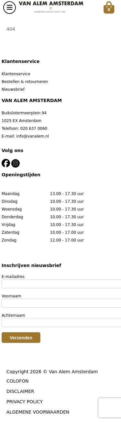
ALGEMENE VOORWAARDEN (37, 412)
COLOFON (17, 381)
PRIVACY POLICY (24, 401)
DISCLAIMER (20, 391)
